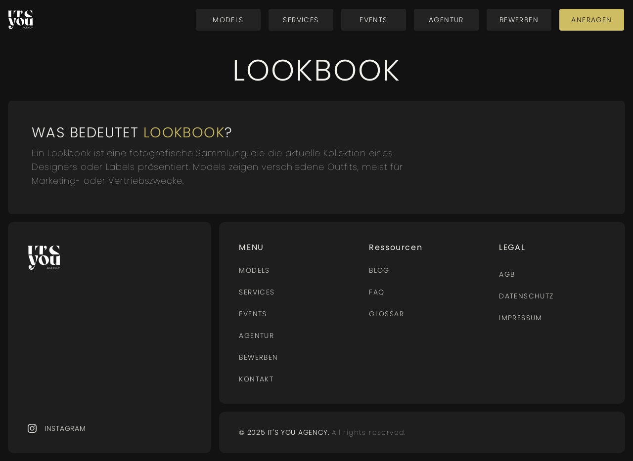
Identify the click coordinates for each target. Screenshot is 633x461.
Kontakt (256, 379)
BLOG (379, 270)
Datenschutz (526, 296)
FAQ (376, 292)
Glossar (386, 314)
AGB (507, 274)
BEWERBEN (258, 357)
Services (256, 292)
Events (253, 314)
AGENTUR (256, 335)
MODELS (254, 270)
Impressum (521, 318)
